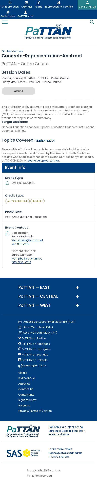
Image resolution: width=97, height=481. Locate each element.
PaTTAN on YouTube (33, 355)
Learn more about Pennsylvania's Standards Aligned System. (65, 453)
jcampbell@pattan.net (27, 259)
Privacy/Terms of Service (35, 411)
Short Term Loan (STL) (35, 327)
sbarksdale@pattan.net (43, 161)
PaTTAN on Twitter (32, 338)
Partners (24, 405)
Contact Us (25, 389)
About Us (24, 384)
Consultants (26, 395)
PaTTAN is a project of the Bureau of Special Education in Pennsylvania (67, 430)
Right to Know (27, 400)
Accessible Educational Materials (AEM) (47, 322)
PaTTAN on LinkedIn (32, 360)
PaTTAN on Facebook (34, 344)
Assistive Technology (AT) (37, 333)
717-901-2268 (20, 244)
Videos (22, 373)
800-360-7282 (21, 262)
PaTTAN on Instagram (34, 349)
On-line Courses (12, 51)
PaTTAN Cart (26, 378)
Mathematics (45, 141)
